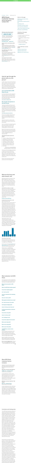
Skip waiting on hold (5, 41)
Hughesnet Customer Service (22, 50)
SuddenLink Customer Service (22, 49)
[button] (30, 0)
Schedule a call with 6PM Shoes (6, 198)
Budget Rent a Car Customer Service (23, 52)
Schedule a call (11, 41)
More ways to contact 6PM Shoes (23, 29)
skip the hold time (4, 61)
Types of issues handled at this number (23, 28)
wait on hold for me (5, 245)
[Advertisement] (9, 68)
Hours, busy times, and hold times (23, 26)
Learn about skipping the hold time (7, 113)
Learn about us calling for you (6, 99)
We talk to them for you (5, 40)
